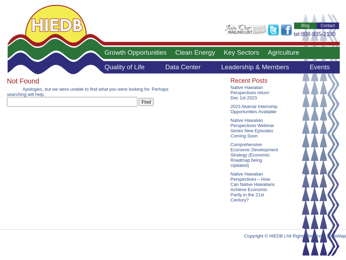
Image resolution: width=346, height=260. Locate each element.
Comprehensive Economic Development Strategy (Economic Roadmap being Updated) (254, 155)
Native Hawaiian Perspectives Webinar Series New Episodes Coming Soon (252, 128)
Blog (305, 25)
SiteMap (337, 236)
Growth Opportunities (135, 52)
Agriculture (283, 52)
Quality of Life (124, 67)
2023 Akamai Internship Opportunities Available (253, 109)
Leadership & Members (255, 67)
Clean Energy (195, 52)
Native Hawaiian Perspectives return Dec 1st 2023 (249, 92)
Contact (328, 25)
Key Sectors (241, 52)
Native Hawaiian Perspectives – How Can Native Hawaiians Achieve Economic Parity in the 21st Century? (252, 187)
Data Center (182, 67)
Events (320, 67)
